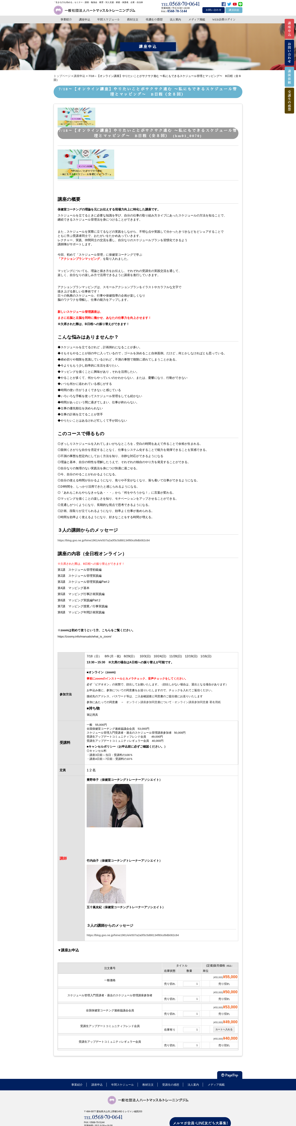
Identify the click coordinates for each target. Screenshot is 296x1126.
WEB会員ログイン (224, 19)
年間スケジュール (108, 19)
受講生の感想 (154, 19)
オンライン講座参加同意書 (143, 702)
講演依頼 (234, 10)
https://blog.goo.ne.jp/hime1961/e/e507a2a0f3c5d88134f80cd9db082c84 (104, 540)
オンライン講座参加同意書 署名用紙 (197, 702)
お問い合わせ (213, 10)
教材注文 (132, 19)
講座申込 (84, 19)
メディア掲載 (196, 19)
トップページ (62, 75)
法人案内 (175, 19)
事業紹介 (66, 19)
